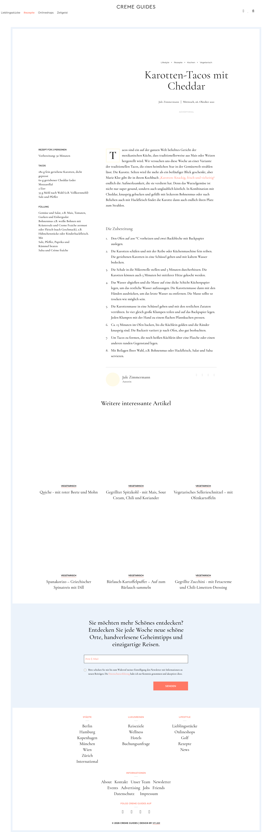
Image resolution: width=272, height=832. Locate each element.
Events (112, 787)
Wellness (136, 731)
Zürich (87, 755)
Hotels (136, 737)
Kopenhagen (87, 737)
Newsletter (162, 781)
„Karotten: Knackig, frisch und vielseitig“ (187, 178)
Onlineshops (62, 18)
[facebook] (123, 813)
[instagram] (131, 813)
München (87, 743)
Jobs (146, 787)
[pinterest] (140, 813)
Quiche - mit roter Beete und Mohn (69, 492)
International (87, 761)
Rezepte (45, 18)
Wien (87, 749)
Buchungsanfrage (136, 743)
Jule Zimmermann (169, 102)
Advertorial (186, 112)
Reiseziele (136, 726)
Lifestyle (67, 10)
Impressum (149, 793)
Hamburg (87, 731)
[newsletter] (149, 813)
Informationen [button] (136, 773)
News (184, 749)
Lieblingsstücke (27, 18)
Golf (184, 737)
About (106, 781)
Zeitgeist (79, 18)
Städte (22, 10)
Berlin (87, 726)
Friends (158, 787)
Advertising (130, 787)
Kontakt (121, 781)
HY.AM (156, 823)
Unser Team (140, 781)
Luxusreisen (44, 10)
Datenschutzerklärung (119, 673)
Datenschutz (124, 793)
